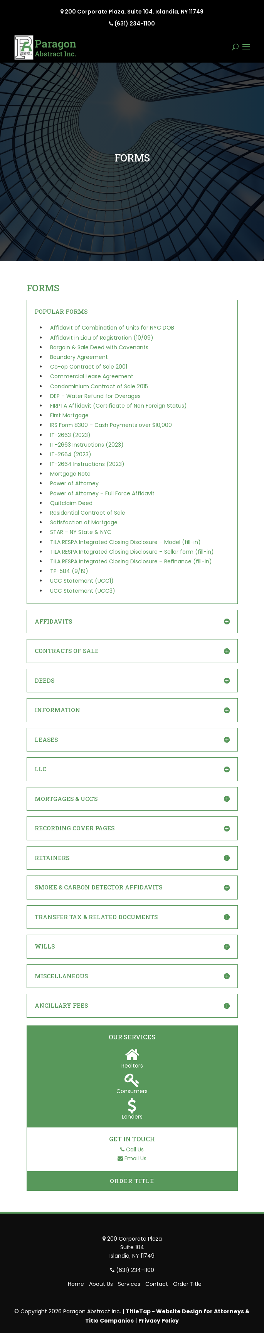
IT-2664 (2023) (70, 454)
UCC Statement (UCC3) (82, 591)
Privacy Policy (158, 1320)
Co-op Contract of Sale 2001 (88, 367)
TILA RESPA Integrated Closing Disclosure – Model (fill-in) (125, 542)
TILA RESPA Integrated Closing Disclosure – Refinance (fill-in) (131, 561)
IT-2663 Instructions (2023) (87, 445)
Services (129, 1284)
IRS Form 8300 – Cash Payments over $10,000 (111, 425)
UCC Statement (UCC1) (82, 581)
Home (76, 1284)
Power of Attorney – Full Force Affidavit (102, 493)
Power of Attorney (74, 483)
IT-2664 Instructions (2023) (87, 464)
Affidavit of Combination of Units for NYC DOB (112, 328)
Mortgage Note (70, 474)
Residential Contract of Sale (87, 513)
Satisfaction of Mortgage (84, 522)
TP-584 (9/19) (69, 571)
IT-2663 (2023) (70, 435)
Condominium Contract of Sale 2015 (99, 386)
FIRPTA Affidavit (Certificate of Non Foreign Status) (118, 406)
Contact (156, 1284)
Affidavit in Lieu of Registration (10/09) (101, 338)
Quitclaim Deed (71, 503)
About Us (101, 1284)
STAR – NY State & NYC (80, 532)
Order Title (132, 1181)
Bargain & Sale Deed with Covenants (99, 347)
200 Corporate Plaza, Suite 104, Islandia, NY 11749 (134, 11)
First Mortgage (69, 415)
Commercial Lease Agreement (91, 376)
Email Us (135, 1158)
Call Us (135, 1149)
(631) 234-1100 (134, 23)
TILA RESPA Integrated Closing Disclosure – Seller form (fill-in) (132, 552)
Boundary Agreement (79, 357)
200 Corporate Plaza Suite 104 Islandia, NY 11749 (134, 1247)
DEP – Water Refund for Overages (95, 396)
